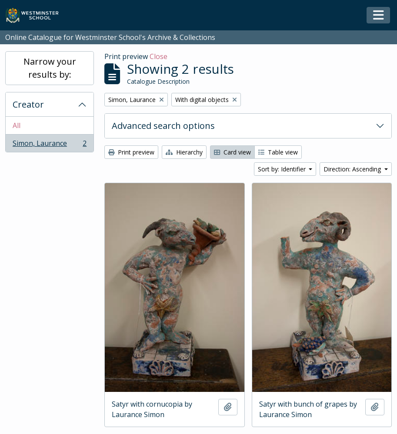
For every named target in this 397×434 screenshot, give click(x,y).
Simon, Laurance (49, 145)
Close (158, 56)
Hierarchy (184, 152)
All (16, 125)
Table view (278, 152)
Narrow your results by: (49, 68)
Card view (232, 152)
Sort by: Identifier (282, 169)
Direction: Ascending (353, 169)
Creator (28, 104)
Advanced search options (163, 126)
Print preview (131, 152)
